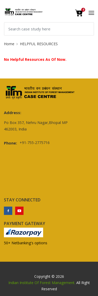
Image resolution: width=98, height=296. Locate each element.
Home (9, 43)
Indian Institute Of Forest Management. (41, 282)
